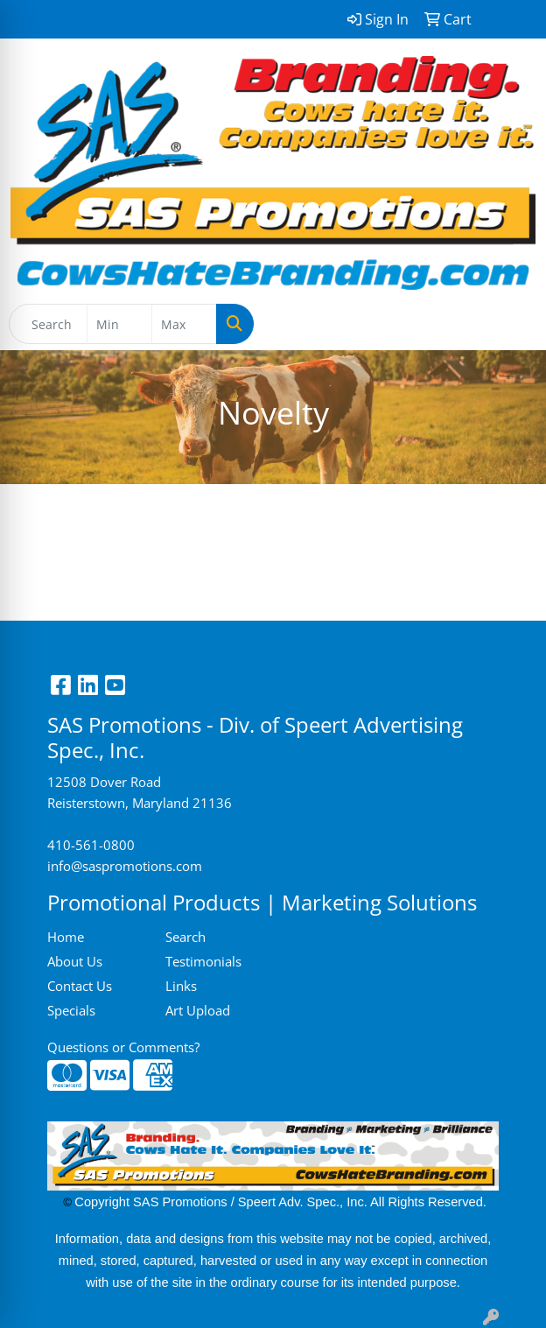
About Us (74, 961)
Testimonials (203, 961)
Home (65, 936)
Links (181, 985)
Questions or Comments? (123, 1047)
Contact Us (79, 985)
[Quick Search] (48, 324)
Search (185, 936)
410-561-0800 (91, 845)
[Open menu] (511, 323)
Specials (71, 1010)
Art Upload (197, 1010)
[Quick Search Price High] (184, 324)
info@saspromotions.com (124, 866)
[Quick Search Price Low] (119, 324)
